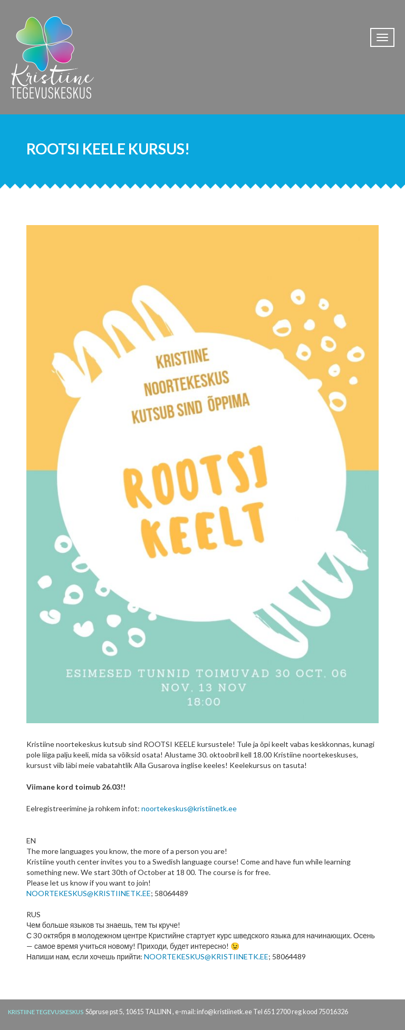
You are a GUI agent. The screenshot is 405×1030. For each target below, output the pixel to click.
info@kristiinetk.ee (224, 1012)
